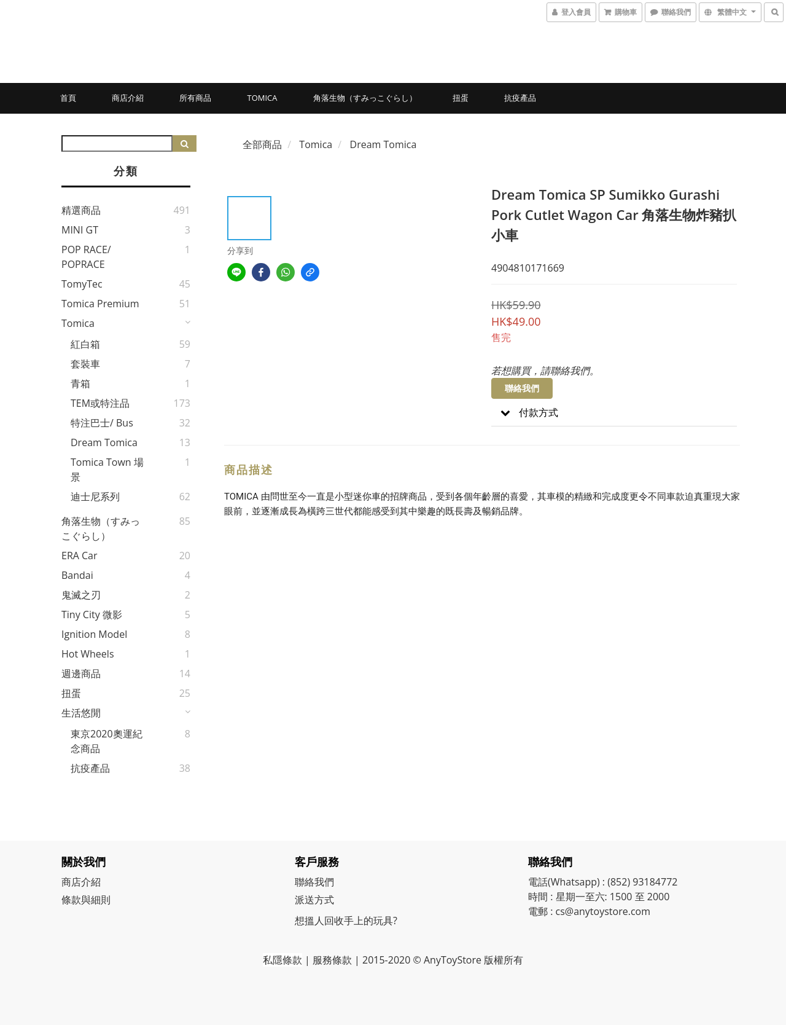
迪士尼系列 (95, 496)
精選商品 (81, 210)
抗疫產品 (520, 97)
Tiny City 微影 (91, 614)
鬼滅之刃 (81, 595)
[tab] (614, 412)
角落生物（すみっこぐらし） (365, 97)
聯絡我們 (522, 388)
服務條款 (332, 960)
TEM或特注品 (100, 403)
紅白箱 (85, 344)
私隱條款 (282, 960)
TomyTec (82, 284)
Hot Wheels (87, 654)
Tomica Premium (100, 303)
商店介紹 (128, 97)
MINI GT (79, 230)
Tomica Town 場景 (107, 469)
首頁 (68, 97)
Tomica (262, 97)
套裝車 (85, 364)
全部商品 (262, 144)
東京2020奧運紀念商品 (106, 741)
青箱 (80, 383)
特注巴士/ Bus (102, 423)
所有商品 (195, 97)
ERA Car (79, 555)
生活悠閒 (81, 713)
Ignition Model (94, 634)
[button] (614, 412)
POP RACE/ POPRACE (86, 257)
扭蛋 (461, 97)
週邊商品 (81, 673)
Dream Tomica (104, 442)
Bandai (77, 575)
